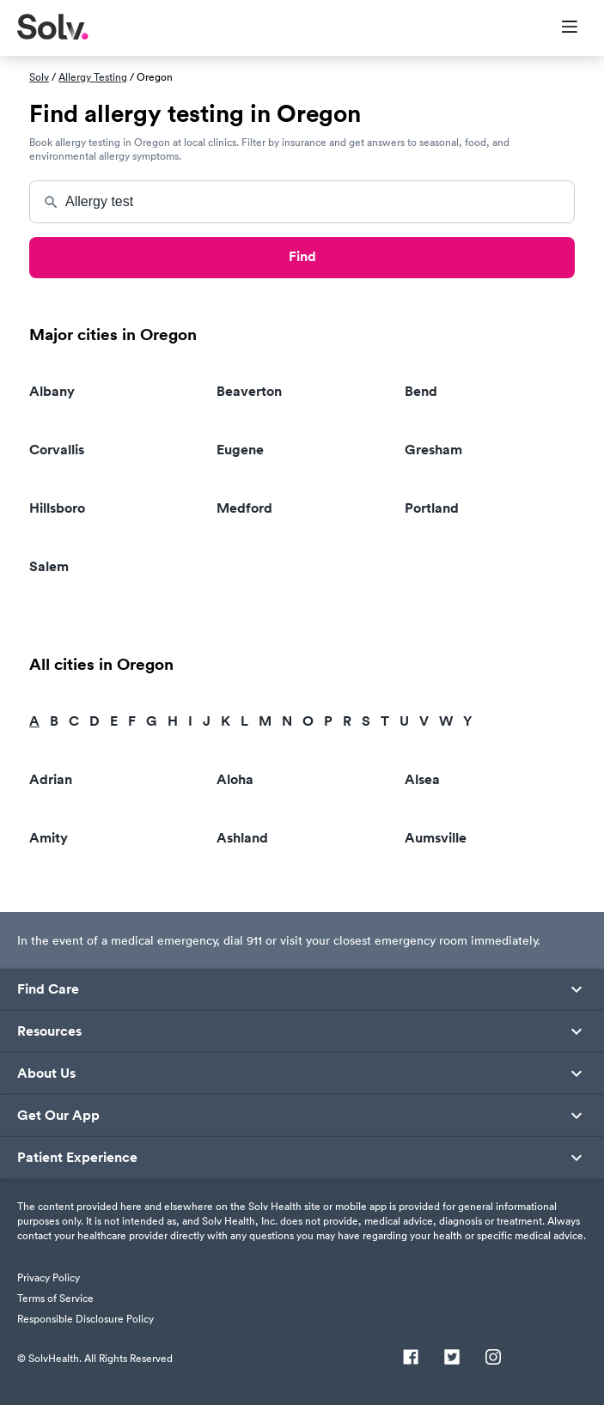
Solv (39, 77)
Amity (48, 838)
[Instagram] (493, 1358)
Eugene (240, 450)
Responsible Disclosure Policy (85, 1318)
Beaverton (249, 391)
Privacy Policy (48, 1277)
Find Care (48, 989)
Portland (432, 508)
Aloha (235, 779)
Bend (421, 391)
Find (302, 256)
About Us (46, 1073)
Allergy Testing (92, 77)
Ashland (242, 838)
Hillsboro (57, 508)
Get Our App (58, 1115)
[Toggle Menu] (559, 28)
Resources (49, 1031)
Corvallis (56, 450)
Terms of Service (55, 1298)
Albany (52, 391)
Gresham (433, 450)
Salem (49, 566)
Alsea (422, 779)
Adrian (50, 779)
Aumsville (436, 838)
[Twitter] (452, 1358)
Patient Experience (77, 1158)
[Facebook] (410, 1358)
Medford (244, 508)
